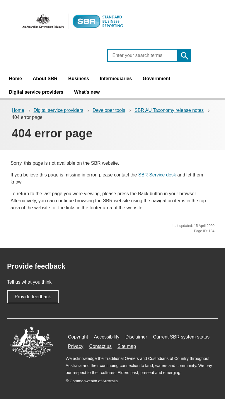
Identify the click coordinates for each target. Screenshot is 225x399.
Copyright (78, 336)
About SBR (45, 78)
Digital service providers (36, 92)
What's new (87, 92)
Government (156, 78)
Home (15, 78)
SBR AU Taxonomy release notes (169, 110)
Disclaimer (136, 336)
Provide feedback (33, 296)
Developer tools (109, 110)
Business (78, 78)
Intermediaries (116, 78)
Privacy (75, 346)
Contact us (100, 346)
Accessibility (106, 336)
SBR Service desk (157, 174)
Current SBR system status (181, 336)
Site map (126, 346)
